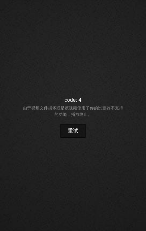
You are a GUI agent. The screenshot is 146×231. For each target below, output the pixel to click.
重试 (73, 130)
